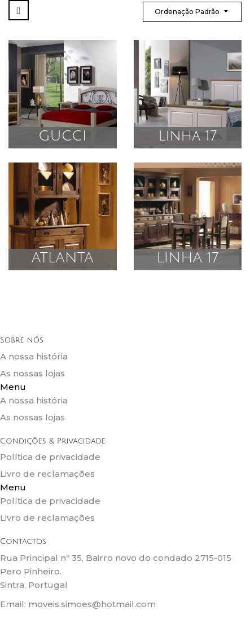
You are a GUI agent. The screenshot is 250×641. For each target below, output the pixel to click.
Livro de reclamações (47, 473)
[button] (125, 387)
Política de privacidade (50, 456)
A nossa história (34, 356)
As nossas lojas (32, 373)
